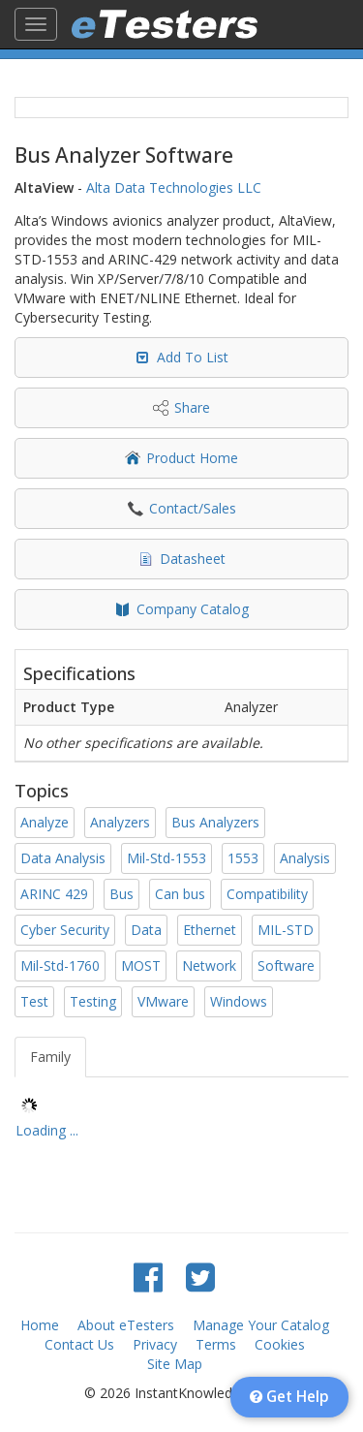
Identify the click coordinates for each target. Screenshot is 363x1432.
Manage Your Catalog (261, 1325)
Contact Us (79, 1344)
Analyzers (120, 822)
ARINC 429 (54, 894)
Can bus (180, 894)
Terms (216, 1344)
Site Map (174, 1363)
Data (146, 929)
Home (39, 1325)
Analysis (305, 858)
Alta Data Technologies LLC (173, 187)
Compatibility (267, 894)
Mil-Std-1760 (60, 965)
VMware (163, 1001)
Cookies (280, 1344)
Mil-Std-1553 (166, 858)
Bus (121, 894)
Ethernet (209, 929)
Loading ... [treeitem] (46, 1130)
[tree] (181, 1121)
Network (209, 965)
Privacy (155, 1344)
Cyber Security (64, 929)
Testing (93, 1001)
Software (286, 965)
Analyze (44, 822)
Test (34, 1001)
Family (50, 1056)
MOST (141, 965)
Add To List (192, 357)
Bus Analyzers (215, 822)
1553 (242, 858)
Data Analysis (63, 858)
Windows (238, 1001)
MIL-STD (285, 929)
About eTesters (125, 1325)
